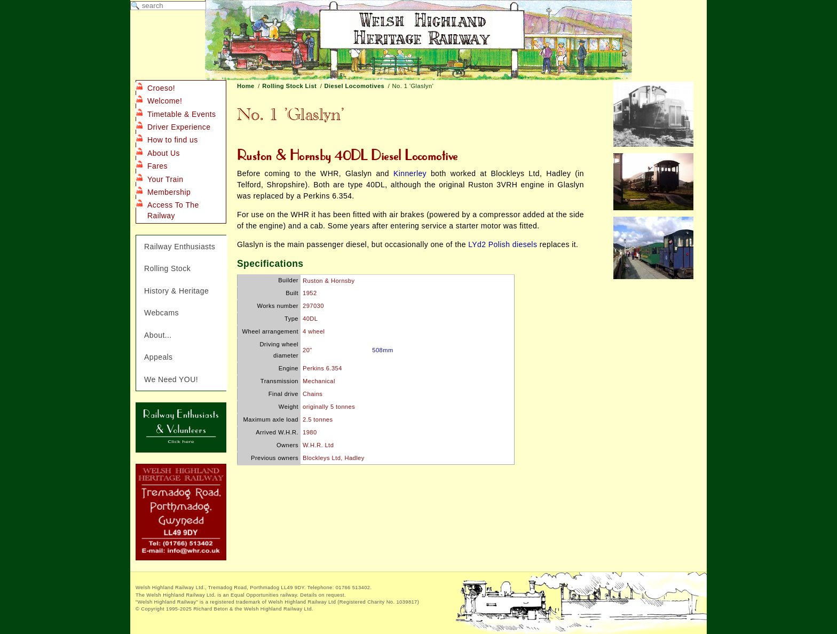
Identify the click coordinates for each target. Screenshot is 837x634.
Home (246, 86)
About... (158, 335)
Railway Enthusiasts (179, 246)
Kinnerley (410, 173)
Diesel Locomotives (355, 86)
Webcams (161, 312)
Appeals (158, 357)
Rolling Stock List (289, 86)
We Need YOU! (171, 379)
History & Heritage (176, 291)
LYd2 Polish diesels (502, 244)
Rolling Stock (167, 268)
